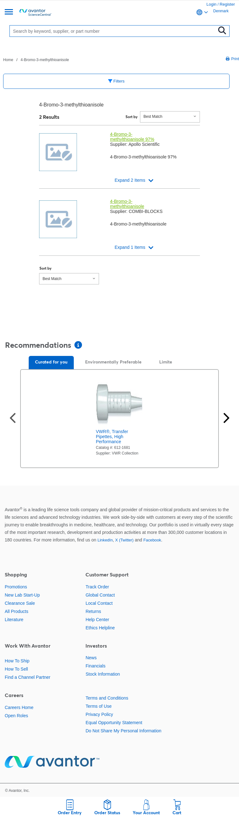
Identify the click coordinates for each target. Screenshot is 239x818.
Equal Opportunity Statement (113, 722)
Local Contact (99, 603)
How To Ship (17, 660)
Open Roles (16, 715)
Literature (14, 619)
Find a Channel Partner (27, 677)
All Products (16, 611)
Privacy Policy (99, 714)
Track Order (97, 586)
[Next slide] (226, 418)
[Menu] (9, 12)
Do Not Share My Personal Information (123, 730)
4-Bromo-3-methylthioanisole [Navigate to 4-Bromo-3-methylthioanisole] (44, 60)
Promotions (16, 586)
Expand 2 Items (129, 180)
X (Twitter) (124, 540)
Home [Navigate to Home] (8, 60)
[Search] (114, 31)
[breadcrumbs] (36, 59)
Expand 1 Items (129, 247)
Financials (95, 665)
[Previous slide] (12, 418)
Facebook (152, 540)
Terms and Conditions (106, 698)
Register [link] (227, 4)
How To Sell (16, 669)
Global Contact (100, 595)
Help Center (97, 619)
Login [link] (212, 4)
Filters (116, 81)
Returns (93, 611)
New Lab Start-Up (22, 595)
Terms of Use (98, 706)
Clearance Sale (20, 603)
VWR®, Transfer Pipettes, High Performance (112, 436)
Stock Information (102, 674)
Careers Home (19, 707)
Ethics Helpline (100, 627)
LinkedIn (105, 540)
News (90, 657)
